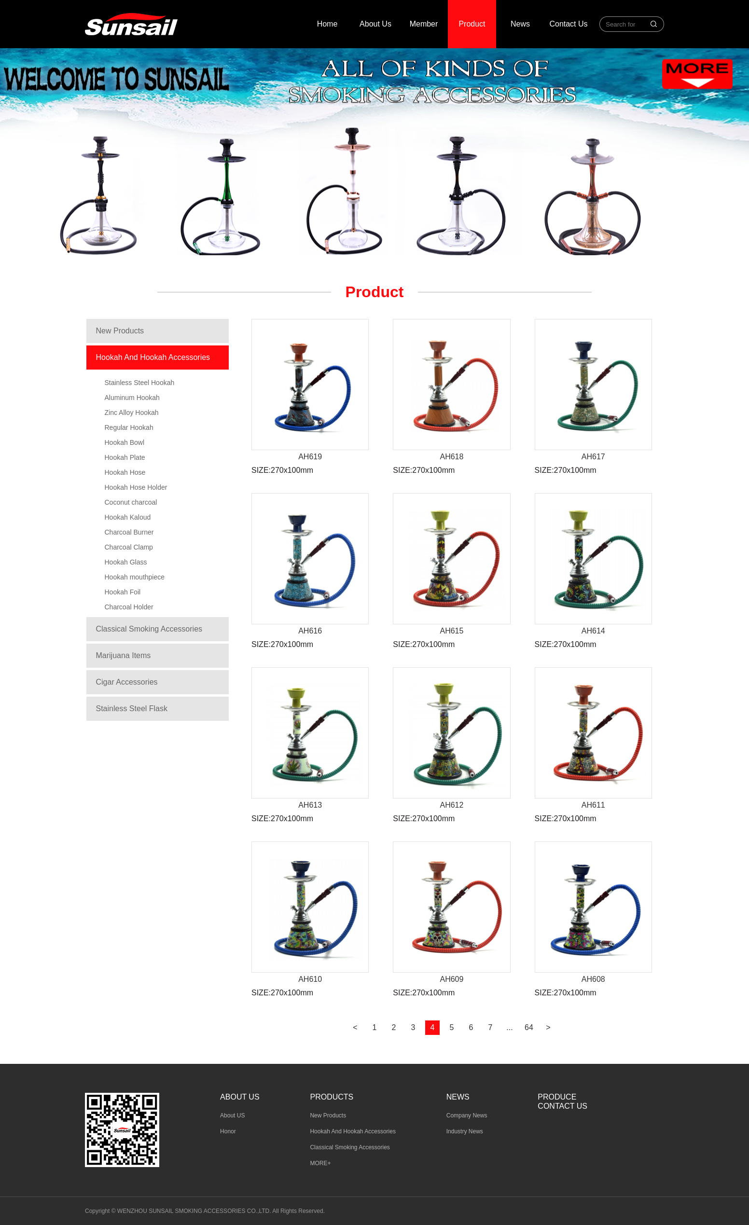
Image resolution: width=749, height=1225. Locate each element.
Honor (228, 1131)
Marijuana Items (123, 655)
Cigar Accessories (127, 682)
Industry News (464, 1131)
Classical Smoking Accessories (149, 629)
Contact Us (568, 24)
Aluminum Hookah (132, 397)
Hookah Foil (123, 592)
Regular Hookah (129, 427)
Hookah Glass (126, 562)
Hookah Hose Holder (136, 487)
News (520, 24)
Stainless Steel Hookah (140, 382)
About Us (375, 24)
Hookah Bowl (125, 442)
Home (327, 24)
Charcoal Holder (129, 607)
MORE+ (320, 1163)
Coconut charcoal (131, 502)
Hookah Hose (125, 472)
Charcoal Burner (129, 532)
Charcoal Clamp (129, 547)
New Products (120, 331)
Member (424, 24)
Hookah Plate (125, 457)
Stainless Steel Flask (132, 708)
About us (240, 1097)
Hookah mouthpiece (135, 577)
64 (529, 1027)
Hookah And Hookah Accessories (153, 357)
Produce (557, 1097)
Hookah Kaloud (128, 517)
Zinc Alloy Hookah (132, 412)
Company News (466, 1115)
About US (232, 1115)
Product (471, 24)
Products (331, 1097)
